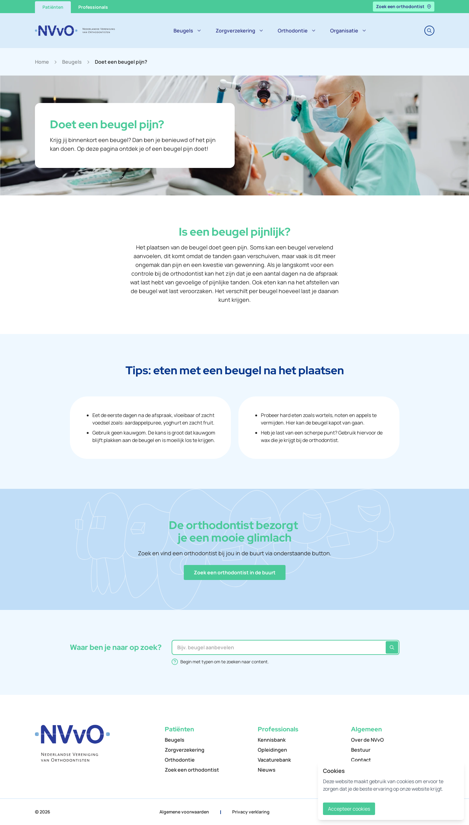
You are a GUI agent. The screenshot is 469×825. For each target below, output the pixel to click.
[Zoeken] (392, 647)
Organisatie (348, 30)
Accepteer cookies (349, 808)
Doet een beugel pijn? (121, 61)
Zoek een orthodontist (403, 6)
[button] (235, 572)
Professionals (93, 7)
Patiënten (52, 7)
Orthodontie (296, 30)
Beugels (187, 30)
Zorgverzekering (239, 30)
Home (42, 61)
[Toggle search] (429, 31)
